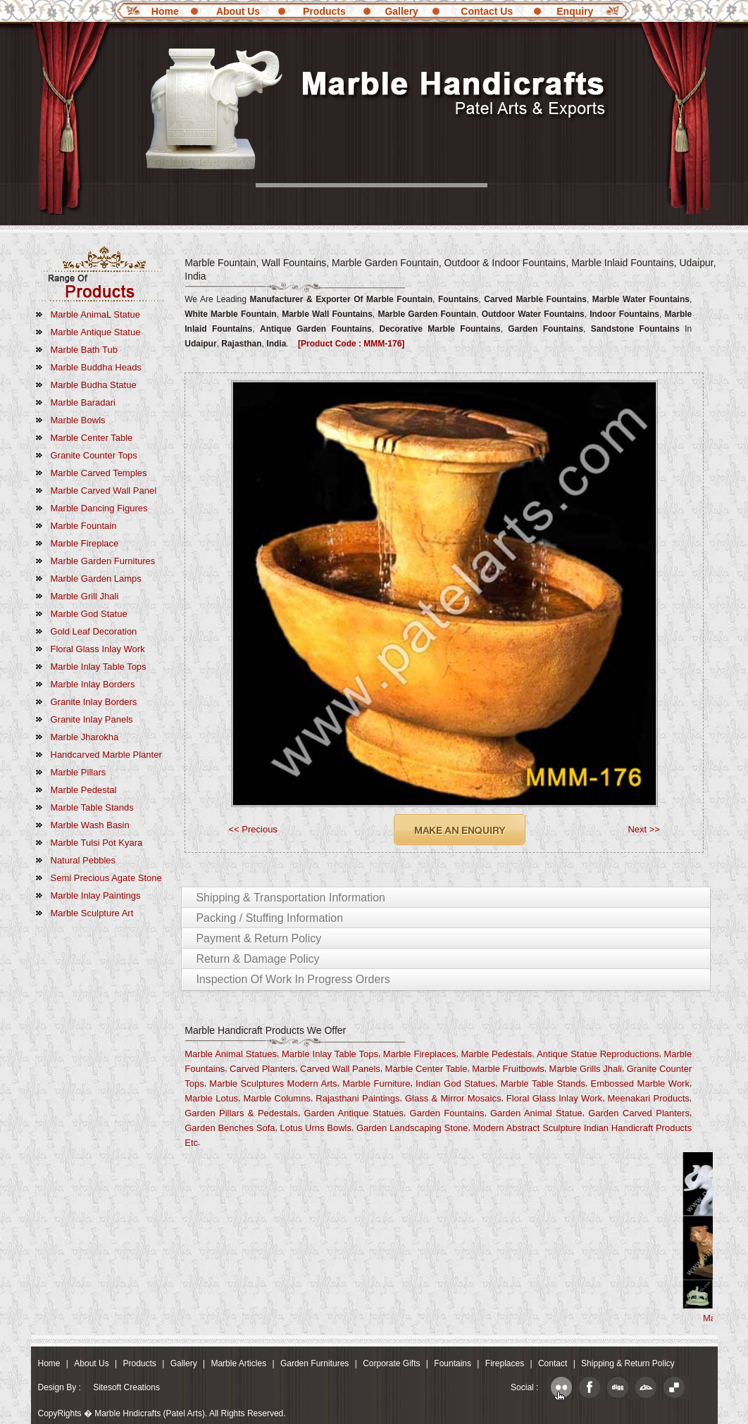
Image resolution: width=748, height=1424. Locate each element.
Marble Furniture (376, 1083)
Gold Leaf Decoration (94, 631)
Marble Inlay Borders (93, 684)
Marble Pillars (78, 772)
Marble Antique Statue (96, 332)
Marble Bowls (78, 420)
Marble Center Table (92, 437)
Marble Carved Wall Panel (104, 490)
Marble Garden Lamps (96, 578)
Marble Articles (238, 1363)
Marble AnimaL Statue (95, 314)
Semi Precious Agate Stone (106, 878)
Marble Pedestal (84, 790)
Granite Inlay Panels (92, 719)
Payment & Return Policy (258, 938)
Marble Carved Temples (99, 473)
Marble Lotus (211, 1098)
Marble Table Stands (92, 807)
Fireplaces (504, 1363)
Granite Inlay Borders (94, 702)
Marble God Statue (89, 613)
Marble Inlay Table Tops (99, 666)
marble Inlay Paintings (96, 895)
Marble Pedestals (496, 1054)
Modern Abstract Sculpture (527, 1128)
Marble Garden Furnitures (103, 561)
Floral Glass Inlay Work (98, 649)
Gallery (401, 11)
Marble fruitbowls (508, 1068)
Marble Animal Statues (231, 1054)
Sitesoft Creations (126, 1387)
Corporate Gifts (391, 1363)
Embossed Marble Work (640, 1083)
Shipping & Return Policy (628, 1363)
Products (324, 11)
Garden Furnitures (314, 1363)
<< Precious (253, 829)
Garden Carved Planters (639, 1113)
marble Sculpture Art (92, 913)
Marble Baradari (83, 402)
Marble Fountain (84, 525)
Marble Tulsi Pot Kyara (97, 842)
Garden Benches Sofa (230, 1128)
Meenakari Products (649, 1098)
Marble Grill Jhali (85, 596)
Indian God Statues (455, 1083)
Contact (552, 1363)
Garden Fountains (447, 1113)
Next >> (644, 829)
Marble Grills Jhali (585, 1068)
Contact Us (487, 11)
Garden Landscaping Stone (412, 1128)
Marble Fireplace (85, 543)
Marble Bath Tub (84, 349)
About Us (238, 11)
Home (165, 11)
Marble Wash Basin (90, 825)
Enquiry (574, 11)
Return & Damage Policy (257, 959)
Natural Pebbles (83, 860)
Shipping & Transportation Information (290, 898)
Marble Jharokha (85, 737)
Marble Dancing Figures (99, 508)
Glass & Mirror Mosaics (453, 1098)
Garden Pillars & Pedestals (241, 1113)
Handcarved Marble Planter (106, 754)
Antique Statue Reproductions (598, 1054)
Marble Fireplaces (419, 1054)
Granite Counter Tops (94, 455)
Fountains (452, 1363)
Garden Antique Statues (354, 1113)
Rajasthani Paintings (357, 1098)
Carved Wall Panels (340, 1068)
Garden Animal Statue (536, 1113)
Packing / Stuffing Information (269, 918)
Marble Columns (277, 1098)
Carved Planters (262, 1068)
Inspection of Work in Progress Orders (292, 979)
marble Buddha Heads (96, 367)
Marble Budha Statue (94, 385)
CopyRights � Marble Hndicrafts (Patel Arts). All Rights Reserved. (162, 1413)
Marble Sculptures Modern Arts (273, 1083)
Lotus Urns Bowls (315, 1128)
